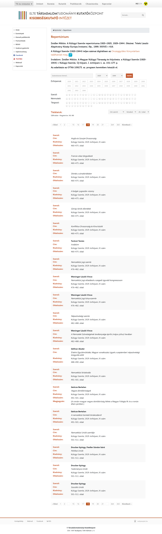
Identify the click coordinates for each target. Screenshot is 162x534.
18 (88, 125)
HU (137, 4)
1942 (69, 90)
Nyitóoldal (57, 30)
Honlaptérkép (18, 521)
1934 (91, 86)
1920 (69, 81)
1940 (135, 86)
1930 (143, 81)
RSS (49, 521)
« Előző (55, 125)
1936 (106, 86)
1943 (76, 90)
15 (73, 125)
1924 (98, 81)
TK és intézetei (23, 4)
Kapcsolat (106, 4)
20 (98, 125)
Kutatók (62, 4)
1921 (76, 81)
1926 (113, 81)
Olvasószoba (92, 4)
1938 (121, 86)
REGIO (18, 44)
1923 (91, 81)
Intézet (39, 4)
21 (103, 125)
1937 (113, 86)
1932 (76, 86)
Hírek (17, 30)
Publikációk (75, 4)
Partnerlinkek (20, 41)
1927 (121, 81)
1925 (106, 81)
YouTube (19, 59)
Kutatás (50, 4)
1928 (128, 81)
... (68, 125)
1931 (69, 86)
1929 (135, 81)
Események (20, 33)
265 (118, 125)
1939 (128, 86)
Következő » (127, 125)
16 (78, 125)
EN (141, 4)
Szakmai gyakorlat (22, 48)
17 (83, 125)
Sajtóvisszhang (21, 52)
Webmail (19, 62)
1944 (84, 90)
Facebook (19, 55)
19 (93, 125)
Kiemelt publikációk (23, 37)
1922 (84, 81)
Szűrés (129, 76)
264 (112, 125)
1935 (98, 86)
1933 (84, 86)
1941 (143, 86)
